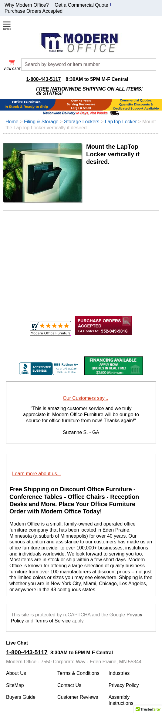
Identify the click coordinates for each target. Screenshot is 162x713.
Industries (119, 673)
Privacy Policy (124, 685)
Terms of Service (53, 620)
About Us (16, 673)
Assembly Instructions (121, 700)
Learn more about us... (36, 473)
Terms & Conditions (78, 673)
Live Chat (17, 642)
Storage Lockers (82, 121)
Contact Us (69, 685)
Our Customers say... (85, 398)
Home (12, 121)
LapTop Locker (121, 121)
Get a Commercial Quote (81, 5)
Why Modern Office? (27, 5)
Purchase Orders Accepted (33, 11)
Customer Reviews (77, 697)
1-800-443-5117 (43, 79)
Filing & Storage (41, 121)
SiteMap (15, 685)
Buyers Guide (20, 697)
